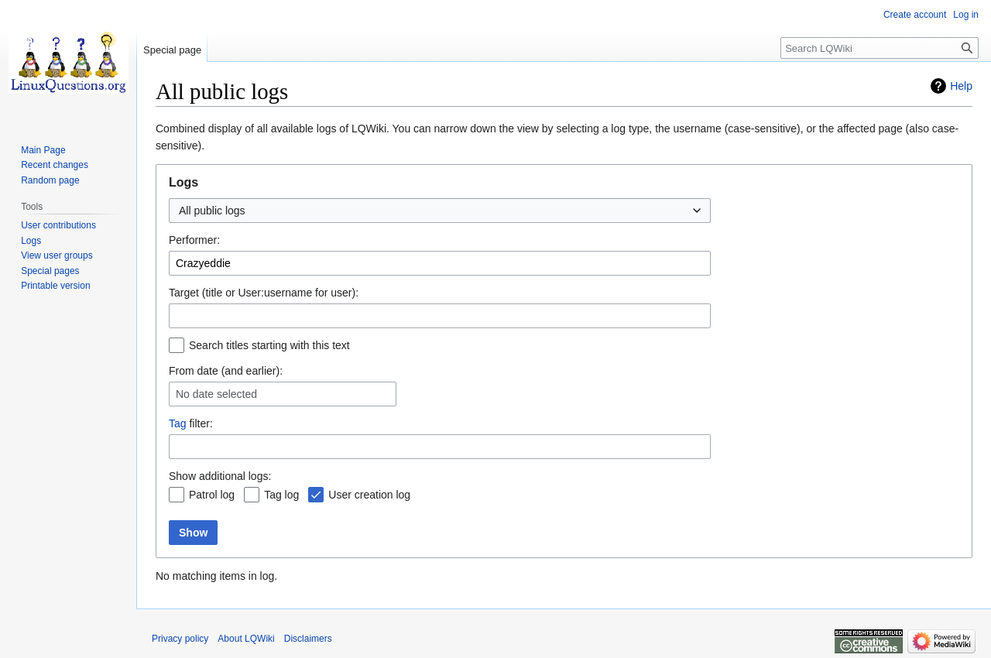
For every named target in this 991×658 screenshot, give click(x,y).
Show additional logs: (220, 476)
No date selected (216, 394)
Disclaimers (308, 638)
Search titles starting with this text (269, 345)
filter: (191, 423)
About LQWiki (246, 638)
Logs (31, 240)
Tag (178, 423)
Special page (172, 50)
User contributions (58, 225)
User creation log (369, 494)
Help (961, 86)
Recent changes (54, 164)
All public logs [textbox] (212, 210)
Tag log (281, 494)
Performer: (194, 240)
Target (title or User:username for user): (263, 292)
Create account (914, 14)
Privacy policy (180, 638)
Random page (50, 180)
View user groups (57, 255)
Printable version (55, 285)
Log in (966, 14)
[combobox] (440, 210)
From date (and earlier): (226, 371)
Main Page (43, 150)
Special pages (50, 271)
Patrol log (212, 494)
